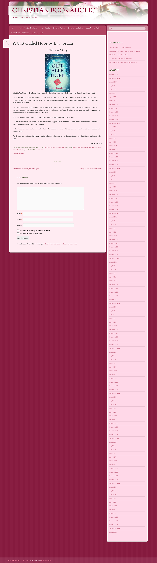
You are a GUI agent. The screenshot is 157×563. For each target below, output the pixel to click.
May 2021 (112, 273)
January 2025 (113, 108)
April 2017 (112, 457)
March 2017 (113, 461)
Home (13, 28)
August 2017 (113, 442)
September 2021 (114, 258)
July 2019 (112, 356)
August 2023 (113, 172)
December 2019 (114, 337)
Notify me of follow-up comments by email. (34, 231)
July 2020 (112, 311)
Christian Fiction (59, 28)
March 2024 (113, 146)
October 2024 (113, 119)
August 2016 (113, 487)
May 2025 (112, 93)
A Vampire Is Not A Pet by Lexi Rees (120, 58)
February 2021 (113, 284)
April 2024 (112, 142)
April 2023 (112, 187)
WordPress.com (46, 560)
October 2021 (113, 254)
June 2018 (112, 404)
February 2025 (113, 104)
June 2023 (112, 179)
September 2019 (114, 348)
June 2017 (112, 449)
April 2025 (112, 97)
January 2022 (113, 243)
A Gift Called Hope (79, 147)
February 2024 (113, 149)
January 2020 (113, 333)
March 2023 (113, 190)
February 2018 (113, 419)
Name (19, 214)
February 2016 (113, 509)
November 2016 (114, 476)
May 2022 (112, 228)
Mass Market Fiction (93, 28)
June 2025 (112, 89)
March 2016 (113, 506)
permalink (40, 150)
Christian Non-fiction (75, 28)
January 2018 (113, 423)
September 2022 (114, 213)
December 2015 (114, 517)
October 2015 (113, 524)
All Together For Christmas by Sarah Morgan (123, 62)
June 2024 (112, 134)
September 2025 (114, 78)
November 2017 (114, 431)
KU (51, 147)
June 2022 (112, 224)
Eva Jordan (20, 150)
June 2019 (112, 359)
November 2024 (114, 116)
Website (19, 225)
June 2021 (112, 269)
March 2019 (113, 371)
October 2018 (113, 389)
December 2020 (114, 292)
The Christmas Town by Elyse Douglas (25, 169)
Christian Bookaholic (53, 10)
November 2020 (114, 296)
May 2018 (112, 408)
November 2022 (114, 206)
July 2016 (112, 491)
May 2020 (112, 318)
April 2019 (112, 367)
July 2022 (112, 220)
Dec (7, 42)
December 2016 (114, 472)
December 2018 (114, 382)
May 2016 (112, 498)
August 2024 (113, 127)
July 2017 (112, 446)
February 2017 (113, 464)
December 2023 (114, 157)
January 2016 (113, 513)
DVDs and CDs (37, 33)
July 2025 (112, 86)
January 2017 (113, 468)
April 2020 (112, 322)
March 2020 (113, 326)
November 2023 (114, 160)
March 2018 (113, 416)
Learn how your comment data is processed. (61, 244)
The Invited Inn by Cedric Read (118, 55)
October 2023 (113, 164)
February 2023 (113, 194)
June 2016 (112, 494)
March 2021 (113, 281)
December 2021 (114, 247)
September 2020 (114, 303)
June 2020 (112, 314)
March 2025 (113, 100)
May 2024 (112, 138)
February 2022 (113, 239)
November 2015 (114, 521)
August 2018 (113, 397)
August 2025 (113, 82)
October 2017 (113, 434)
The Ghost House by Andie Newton (120, 47)
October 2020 (113, 299)
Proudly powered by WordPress (18, 560)
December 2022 (114, 202)
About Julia (46, 28)
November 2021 (114, 250)
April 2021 (112, 277)
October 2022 (113, 209)
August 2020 (113, 307)
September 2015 (114, 528)
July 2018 (112, 401)
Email (19, 219)
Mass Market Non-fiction (20, 33)
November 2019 (114, 341)
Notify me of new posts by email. (31, 233)
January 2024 (113, 153)
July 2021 (112, 266)
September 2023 (114, 168)
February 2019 (113, 374)
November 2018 (114, 386)
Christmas (47, 147)
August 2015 (113, 532)
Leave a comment (18, 153)
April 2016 (112, 502)
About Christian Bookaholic (28, 28)
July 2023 (112, 176)
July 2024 (112, 130)
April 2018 (112, 412)
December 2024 (114, 112)
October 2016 (113, 479)
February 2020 (113, 329)
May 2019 (112, 363)
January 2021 (113, 288)
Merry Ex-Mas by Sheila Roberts (92, 169)
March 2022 (113, 236)
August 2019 (113, 352)
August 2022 (113, 217)
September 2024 (114, 123)
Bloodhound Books (91, 147)
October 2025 (113, 74)
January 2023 (113, 198)
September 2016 (114, 483)
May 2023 (112, 183)
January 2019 (113, 378)
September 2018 (114, 393)
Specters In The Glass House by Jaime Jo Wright (124, 51)
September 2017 (114, 438)
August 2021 (113, 262)
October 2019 (113, 344)
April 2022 (112, 232)
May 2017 (112, 453)
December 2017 (114, 427)
